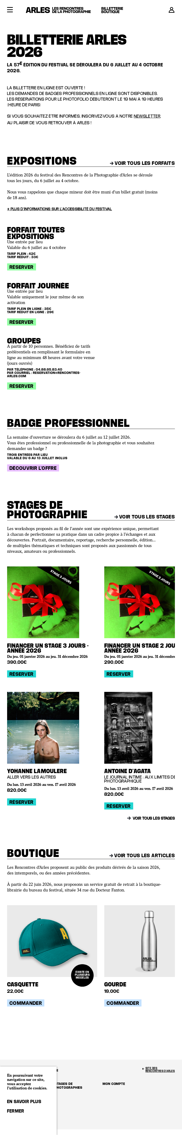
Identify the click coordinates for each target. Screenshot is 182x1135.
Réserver (21, 267)
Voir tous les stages (144, 516)
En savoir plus (24, 1101)
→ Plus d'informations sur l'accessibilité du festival (59, 208)
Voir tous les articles (142, 855)
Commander (25, 1003)
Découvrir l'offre (33, 468)
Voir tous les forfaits (142, 163)
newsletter (147, 116)
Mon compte (114, 1083)
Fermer (15, 1111)
